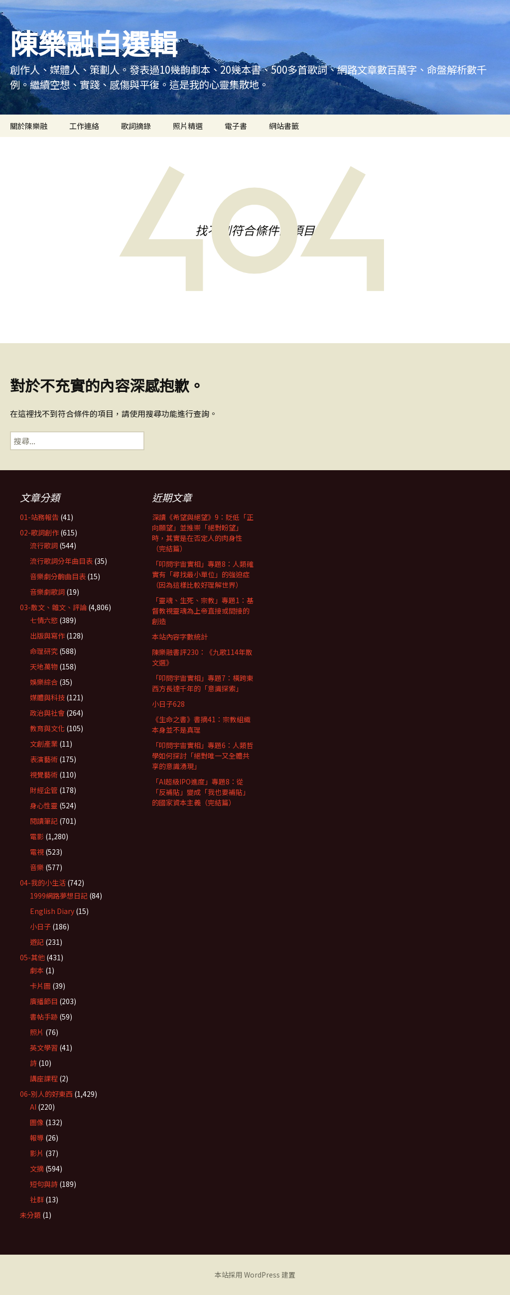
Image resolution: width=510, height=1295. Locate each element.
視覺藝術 (44, 774)
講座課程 (44, 1078)
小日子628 (168, 704)
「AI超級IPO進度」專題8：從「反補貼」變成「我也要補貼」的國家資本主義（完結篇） (201, 792)
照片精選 (188, 126)
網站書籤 (284, 126)
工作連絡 (84, 126)
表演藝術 (44, 759)
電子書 (236, 126)
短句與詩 (44, 1184)
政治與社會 (47, 713)
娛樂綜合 (44, 682)
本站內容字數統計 (180, 637)
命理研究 (44, 651)
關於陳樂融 (28, 126)
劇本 (37, 970)
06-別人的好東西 (46, 1094)
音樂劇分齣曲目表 (58, 576)
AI (33, 1107)
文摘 (37, 1168)
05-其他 (32, 957)
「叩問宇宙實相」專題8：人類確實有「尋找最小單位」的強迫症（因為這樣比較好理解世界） (203, 574)
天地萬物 (44, 666)
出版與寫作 (47, 636)
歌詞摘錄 (136, 126)
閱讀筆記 (44, 821)
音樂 (37, 867)
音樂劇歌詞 (47, 592)
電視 (37, 852)
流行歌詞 (44, 545)
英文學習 (44, 1047)
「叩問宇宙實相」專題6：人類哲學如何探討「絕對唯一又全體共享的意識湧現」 (203, 755)
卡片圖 (40, 986)
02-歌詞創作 (39, 532)
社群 (37, 1199)
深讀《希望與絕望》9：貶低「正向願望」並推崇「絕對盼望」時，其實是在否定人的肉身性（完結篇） (203, 532)
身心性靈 (44, 805)
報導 (37, 1138)
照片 (37, 1032)
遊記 (37, 942)
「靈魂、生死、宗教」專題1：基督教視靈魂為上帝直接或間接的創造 (203, 610)
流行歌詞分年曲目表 (61, 561)
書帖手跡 (44, 1017)
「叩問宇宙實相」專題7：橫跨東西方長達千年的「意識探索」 (203, 683)
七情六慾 (44, 620)
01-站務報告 (39, 517)
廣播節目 (44, 1001)
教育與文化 (47, 728)
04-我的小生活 (43, 883)
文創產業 (44, 744)
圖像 (37, 1122)
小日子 (40, 926)
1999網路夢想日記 (59, 896)
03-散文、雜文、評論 (53, 607)
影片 (37, 1153)
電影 (37, 836)
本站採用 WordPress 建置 (255, 1275)
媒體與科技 (47, 697)
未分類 (30, 1215)
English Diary (52, 911)
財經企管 (44, 790)
